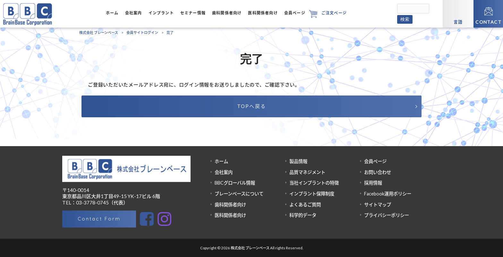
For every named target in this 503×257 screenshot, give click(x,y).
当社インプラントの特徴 (314, 183)
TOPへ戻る (251, 106)
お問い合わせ (377, 172)
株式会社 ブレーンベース (98, 32)
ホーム (221, 161)
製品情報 (298, 161)
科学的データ (302, 215)
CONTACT (488, 22)
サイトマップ (377, 204)
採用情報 (373, 183)
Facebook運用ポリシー (387, 193)
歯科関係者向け (230, 204)
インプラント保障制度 (311, 193)
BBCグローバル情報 (235, 183)
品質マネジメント (307, 172)
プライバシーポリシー (386, 215)
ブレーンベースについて (239, 193)
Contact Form (99, 219)
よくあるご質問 (305, 204)
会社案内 (224, 172)
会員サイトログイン (142, 32)
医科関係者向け (230, 215)
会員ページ (375, 161)
